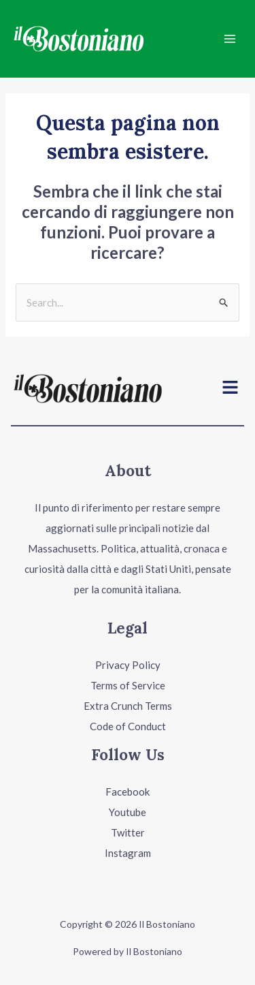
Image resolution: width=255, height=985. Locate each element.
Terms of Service (127, 685)
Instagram (128, 853)
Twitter (128, 832)
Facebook (127, 791)
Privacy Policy (127, 665)
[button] (230, 388)
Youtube (127, 812)
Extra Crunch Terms (128, 706)
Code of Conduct (128, 726)
